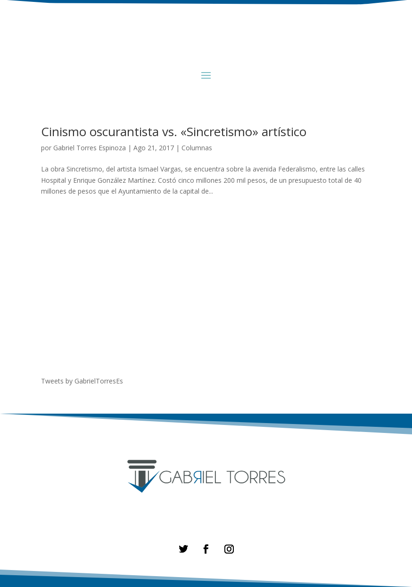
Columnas (196, 147)
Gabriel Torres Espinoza (89, 147)
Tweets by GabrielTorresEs (82, 380)
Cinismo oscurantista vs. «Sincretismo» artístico (173, 131)
